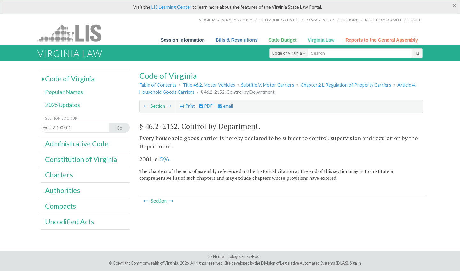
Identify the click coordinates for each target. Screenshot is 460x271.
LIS (73, 33)
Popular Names (64, 91)
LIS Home (216, 256)
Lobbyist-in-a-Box (243, 256)
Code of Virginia (288, 53)
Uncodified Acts (69, 222)
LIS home (349, 20)
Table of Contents (158, 85)
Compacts (60, 206)
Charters (59, 175)
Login (414, 20)
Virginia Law (321, 40)
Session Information (183, 40)
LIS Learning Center (171, 7)
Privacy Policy (320, 20)
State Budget (282, 40)
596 (164, 159)
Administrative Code (77, 143)
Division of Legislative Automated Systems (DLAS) (304, 263)
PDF (205, 105)
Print (187, 105)
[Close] (454, 5)
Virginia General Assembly (225, 20)
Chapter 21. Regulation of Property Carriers (346, 85)
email (225, 105)
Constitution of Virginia (81, 159)
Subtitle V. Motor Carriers (267, 85)
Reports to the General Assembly (381, 40)
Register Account (383, 20)
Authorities (62, 190)
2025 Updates (62, 104)
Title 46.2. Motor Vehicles (209, 85)
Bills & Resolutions (236, 40)
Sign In (355, 263)
